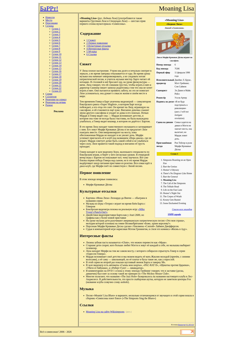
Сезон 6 (56, 43)
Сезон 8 (56, 48)
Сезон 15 (56, 68)
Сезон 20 (56, 82)
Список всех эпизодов (182, 209)
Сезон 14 (56, 65)
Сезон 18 (56, 76)
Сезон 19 (56, 79)
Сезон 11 (56, 57)
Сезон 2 (56, 31)
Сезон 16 (56, 71)
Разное (49, 105)
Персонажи (52, 23)
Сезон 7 (56, 45)
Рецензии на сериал (56, 99)
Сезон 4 (56, 37)
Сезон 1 (56, 28)
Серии (49, 93)
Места (49, 20)
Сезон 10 (56, 54)
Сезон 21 (56, 85)
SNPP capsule (174, 214)
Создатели (51, 96)
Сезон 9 (56, 51)
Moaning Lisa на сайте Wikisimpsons (105, 311)
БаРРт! (49, 8)
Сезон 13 (56, 62)
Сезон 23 (56, 91)
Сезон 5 (56, 40)
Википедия (181, 325)
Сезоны (50, 26)
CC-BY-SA (190, 325)
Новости (50, 17)
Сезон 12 (56, 60)
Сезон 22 (56, 88)
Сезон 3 (56, 34)
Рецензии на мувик (56, 102)
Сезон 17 (56, 74)
